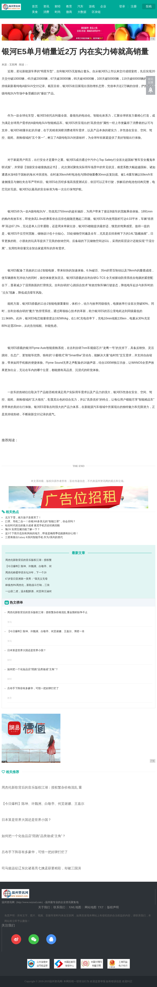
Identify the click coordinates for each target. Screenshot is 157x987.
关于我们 (44, 907)
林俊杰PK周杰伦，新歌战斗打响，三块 (27, 585)
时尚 (58, 11)
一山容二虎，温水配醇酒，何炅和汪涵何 (28, 591)
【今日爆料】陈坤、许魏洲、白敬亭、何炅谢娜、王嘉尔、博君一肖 (45, 631)
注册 (134, 6)
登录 (122, 6)
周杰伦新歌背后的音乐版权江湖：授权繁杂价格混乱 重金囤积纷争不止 (47, 612)
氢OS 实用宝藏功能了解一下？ (22, 529)
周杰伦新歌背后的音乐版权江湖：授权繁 (28, 560)
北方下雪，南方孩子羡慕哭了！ (23, 517)
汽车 (80, 6)
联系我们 (59, 907)
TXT (101, 907)
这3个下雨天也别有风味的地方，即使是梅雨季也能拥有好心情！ (41, 533)
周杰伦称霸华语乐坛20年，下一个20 (25, 572)
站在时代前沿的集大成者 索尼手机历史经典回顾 (32, 525)
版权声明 (113, 907)
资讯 (46, 6)
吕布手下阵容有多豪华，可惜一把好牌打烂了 (33, 688)
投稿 (149, 6)
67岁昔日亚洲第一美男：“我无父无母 (26, 578)
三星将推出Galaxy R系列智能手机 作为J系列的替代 (34, 537)
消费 (46, 11)
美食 (35, 11)
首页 (35, 6)
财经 (58, 6)
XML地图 (75, 907)
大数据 (81, 11)
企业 (103, 6)
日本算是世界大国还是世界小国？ (26, 650)
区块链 (96, 11)
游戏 (92, 6)
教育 (69, 6)
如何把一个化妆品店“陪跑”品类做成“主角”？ (32, 669)
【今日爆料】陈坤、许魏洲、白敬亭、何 (28, 566)
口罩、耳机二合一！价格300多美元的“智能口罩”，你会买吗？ (40, 521)
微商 (69, 11)
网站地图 (90, 907)
